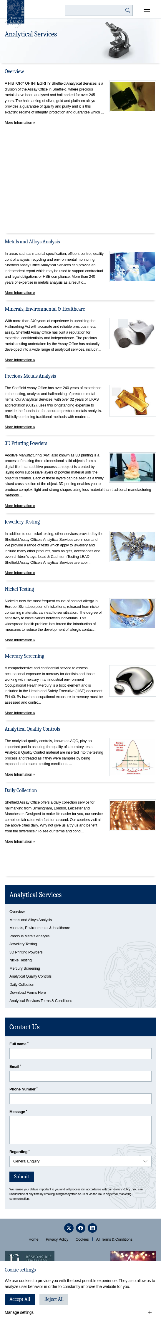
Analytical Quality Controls (32, 729)
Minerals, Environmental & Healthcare (45, 309)
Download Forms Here (27, 992)
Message (18, 1111)
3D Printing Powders (26, 443)
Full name (19, 1043)
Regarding (19, 1151)
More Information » (20, 122)
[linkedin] (92, 1228)
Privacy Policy (121, 1189)
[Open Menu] (146, 9)
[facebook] (80, 1228)
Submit (21, 1177)
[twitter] (69, 1228)
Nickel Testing (19, 589)
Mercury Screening (24, 656)
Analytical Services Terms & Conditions (40, 1000)
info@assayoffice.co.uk (70, 1194)
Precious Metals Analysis (30, 376)
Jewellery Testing (22, 522)
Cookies (82, 1239)
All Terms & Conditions (114, 1239)
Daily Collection (21, 790)
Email (15, 1066)
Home (33, 1239)
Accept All (19, 1299)
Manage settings (19, 1312)
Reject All (54, 1299)
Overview (14, 71)
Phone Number (23, 1088)
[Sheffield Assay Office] (14, 14)
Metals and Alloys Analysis (32, 242)
